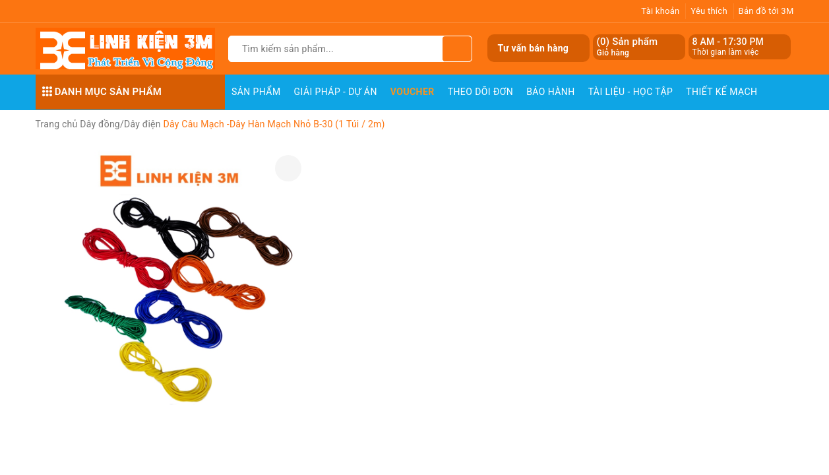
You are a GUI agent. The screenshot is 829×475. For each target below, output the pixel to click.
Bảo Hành (550, 91)
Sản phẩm (256, 91)
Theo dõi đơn (481, 91)
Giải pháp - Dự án (335, 91)
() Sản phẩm (627, 47)
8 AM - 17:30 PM (728, 41)
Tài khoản (660, 11)
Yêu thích (709, 11)
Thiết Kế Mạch (721, 91)
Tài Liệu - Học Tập (630, 91)
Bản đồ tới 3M (766, 11)
